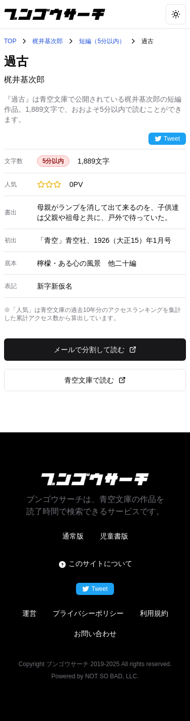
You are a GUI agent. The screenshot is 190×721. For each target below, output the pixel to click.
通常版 (73, 536)
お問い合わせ (95, 634)
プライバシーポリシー (88, 613)
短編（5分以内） (102, 41)
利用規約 (154, 613)
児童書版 (114, 536)
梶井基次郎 (47, 41)
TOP (10, 41)
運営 (29, 613)
